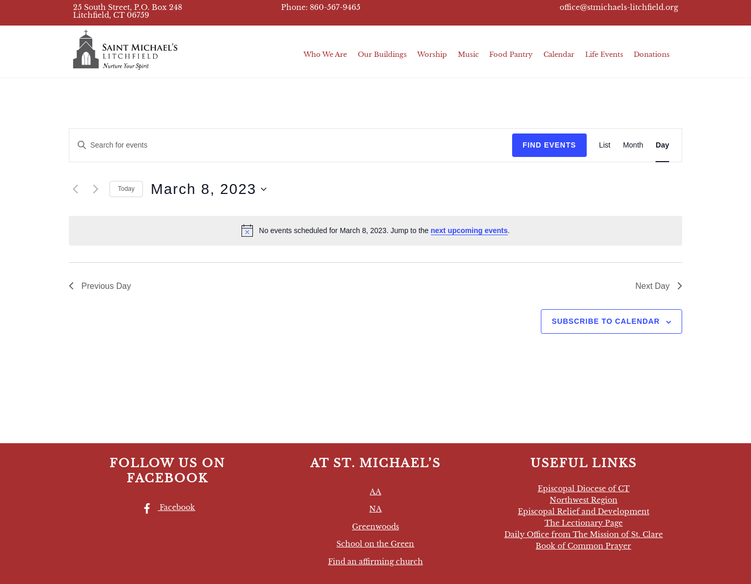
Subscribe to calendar (606, 321)
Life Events (604, 54)
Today (126, 188)
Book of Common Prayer (583, 546)
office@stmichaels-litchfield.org (619, 7)
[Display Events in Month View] (633, 145)
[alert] (375, 230)
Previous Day (100, 286)
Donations (652, 54)
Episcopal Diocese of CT (583, 488)
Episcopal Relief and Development (583, 511)
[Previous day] (75, 189)
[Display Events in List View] (605, 145)
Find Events (549, 145)
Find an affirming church (375, 561)
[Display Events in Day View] (662, 145)
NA (375, 509)
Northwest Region (583, 500)
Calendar (558, 54)
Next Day (658, 286)
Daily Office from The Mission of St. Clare (583, 534)
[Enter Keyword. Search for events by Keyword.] (290, 145)
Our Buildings (382, 54)
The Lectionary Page (583, 523)
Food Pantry (510, 54)
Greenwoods (375, 526)
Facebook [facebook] (166, 507)
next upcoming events (469, 230)
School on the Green (375, 544)
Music (468, 54)
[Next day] (95, 189)
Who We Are (325, 54)
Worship (432, 54)
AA (375, 491)
